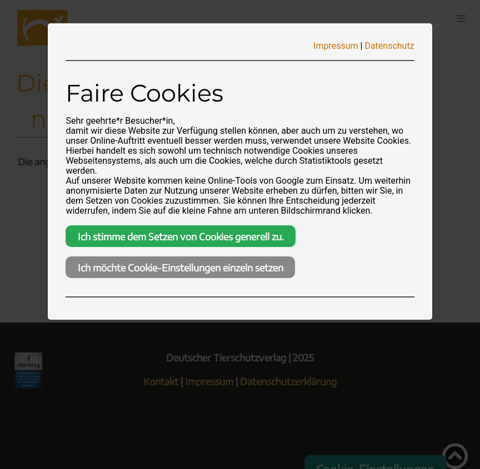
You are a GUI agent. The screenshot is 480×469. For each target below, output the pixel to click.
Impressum (335, 46)
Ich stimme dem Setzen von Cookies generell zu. (181, 236)
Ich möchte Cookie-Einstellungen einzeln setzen (180, 267)
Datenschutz (389, 46)
